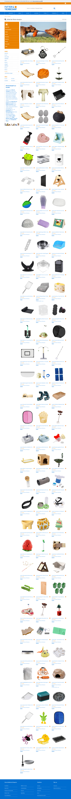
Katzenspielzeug (9, 111)
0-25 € (6, 78)
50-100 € (6, 80)
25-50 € (12, 78)
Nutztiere (7, 39)
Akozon (6, 69)
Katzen (27, 13)
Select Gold (39, 790)
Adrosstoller (7, 56)
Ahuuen (6, 62)
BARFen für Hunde (24, 785)
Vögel (63, 13)
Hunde (19, 13)
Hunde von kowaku (9, 104)
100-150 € (13, 80)
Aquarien (11, 118)
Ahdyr (6, 60)
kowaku (6, 71)
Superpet (38, 785)
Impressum (55, 785)
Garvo (38, 792)
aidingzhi (6, 64)
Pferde (45, 13)
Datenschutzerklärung (57, 788)
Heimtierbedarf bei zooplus (41, 795)
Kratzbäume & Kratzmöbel (9, 790)
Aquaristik (11, 13)
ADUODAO (6, 58)
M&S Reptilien (39, 788)
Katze (14, 115)
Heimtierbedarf (8, 29)
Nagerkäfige (23, 792)
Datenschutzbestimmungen (37, 1)
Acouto (6, 55)
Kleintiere (36, 13)
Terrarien (15, 118)
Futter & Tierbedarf (8, 16)
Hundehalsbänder (23, 788)
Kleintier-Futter (7, 792)
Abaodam (6, 53)
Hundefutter (8, 110)
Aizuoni (6, 67)
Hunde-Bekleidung (7, 795)
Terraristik (54, 13)
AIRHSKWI (6, 66)
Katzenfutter (6, 788)
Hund (10, 115)
